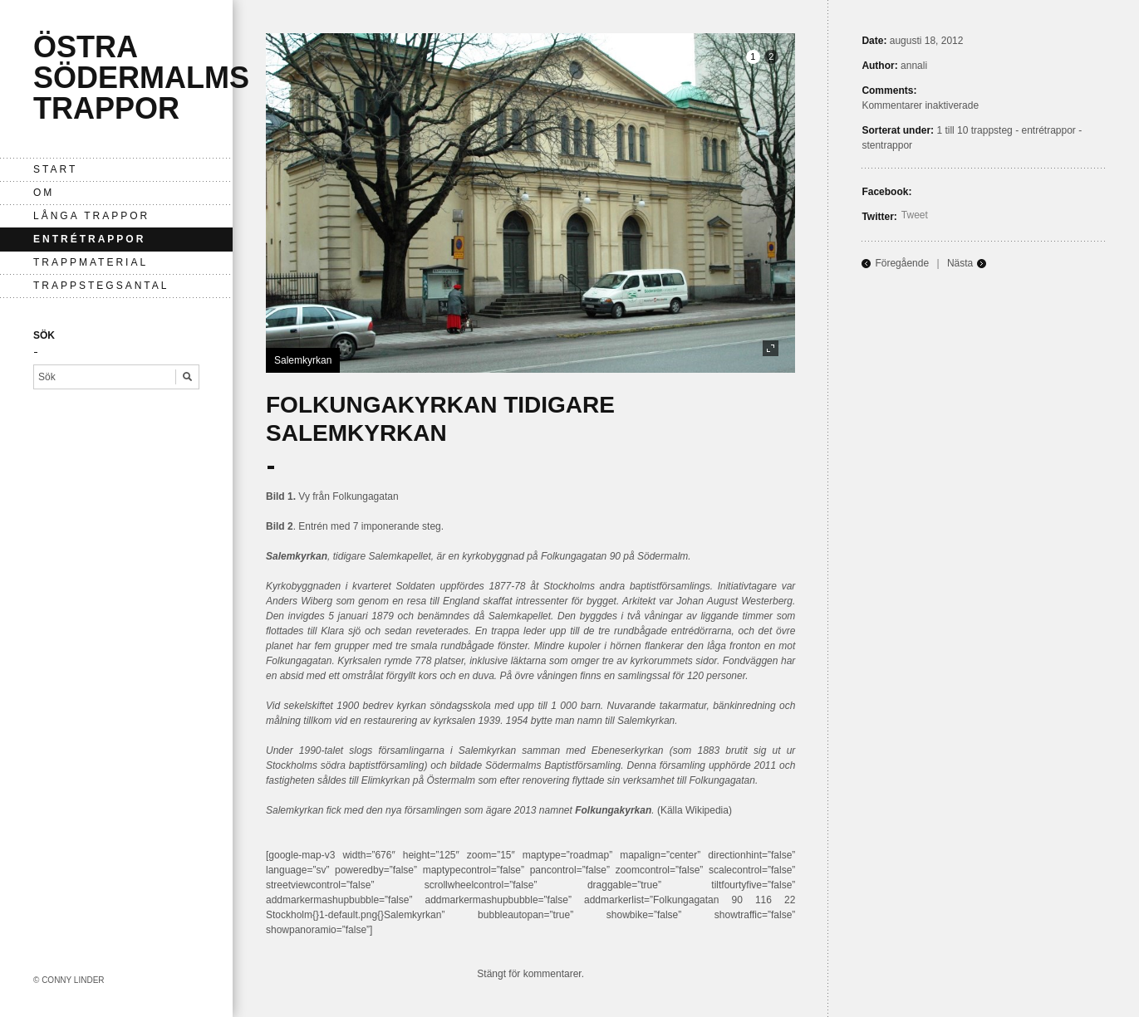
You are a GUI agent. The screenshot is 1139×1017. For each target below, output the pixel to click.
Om (43, 192)
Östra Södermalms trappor (141, 77)
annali (914, 65)
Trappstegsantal (101, 285)
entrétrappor (89, 239)
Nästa (960, 263)
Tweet (914, 215)
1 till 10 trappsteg (974, 130)
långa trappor (91, 216)
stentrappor (887, 145)
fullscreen (770, 348)
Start (55, 169)
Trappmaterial (90, 262)
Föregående (902, 263)
